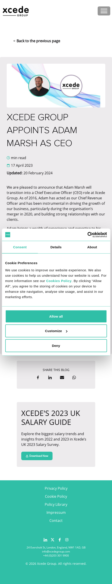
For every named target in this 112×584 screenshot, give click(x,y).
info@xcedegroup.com (56, 551)
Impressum (56, 512)
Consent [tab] (20, 247)
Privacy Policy (56, 488)
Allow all (56, 316)
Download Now (37, 456)
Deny (56, 345)
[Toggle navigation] (104, 10)
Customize (56, 331)
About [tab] (92, 247)
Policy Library (56, 504)
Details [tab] (56, 247)
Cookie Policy (56, 496)
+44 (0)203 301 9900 (56, 555)
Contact (56, 520)
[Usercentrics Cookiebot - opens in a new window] (87, 235)
